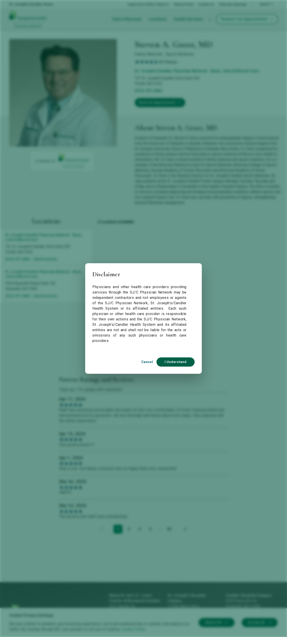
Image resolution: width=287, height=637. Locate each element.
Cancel (147, 362)
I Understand (176, 362)
